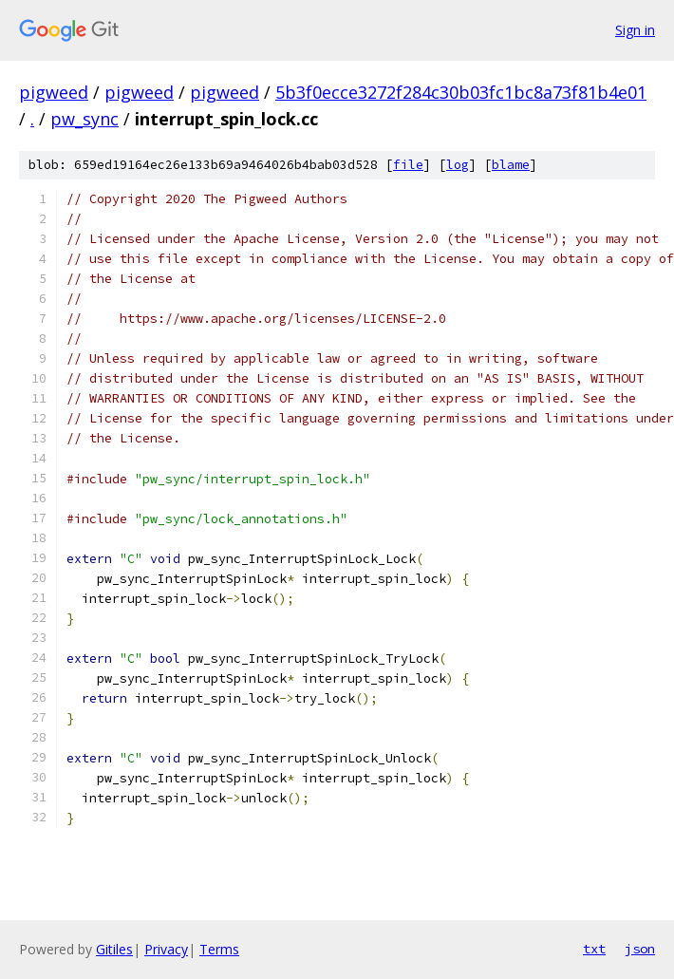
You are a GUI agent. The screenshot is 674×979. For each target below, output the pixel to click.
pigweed (53, 92)
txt (594, 948)
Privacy (166, 949)
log (457, 165)
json (640, 948)
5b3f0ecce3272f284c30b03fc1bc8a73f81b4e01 (460, 92)
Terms (219, 949)
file (408, 165)
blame (511, 165)
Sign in (635, 30)
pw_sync (84, 118)
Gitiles (114, 949)
